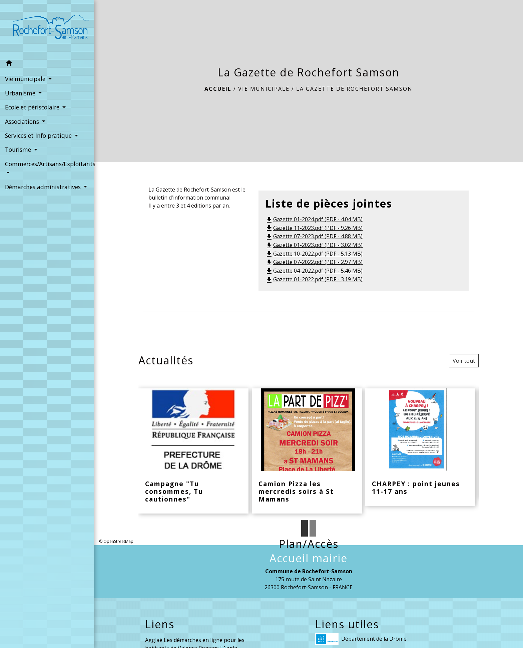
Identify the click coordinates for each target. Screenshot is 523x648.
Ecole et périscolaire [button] (33, 107)
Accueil (217, 88)
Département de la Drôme (361, 639)
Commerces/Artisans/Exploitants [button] (47, 164)
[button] (47, 64)
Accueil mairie (309, 558)
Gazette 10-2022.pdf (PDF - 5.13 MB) (314, 253)
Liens (159, 624)
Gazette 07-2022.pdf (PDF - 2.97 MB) (314, 262)
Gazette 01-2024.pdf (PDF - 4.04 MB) (314, 219)
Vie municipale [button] (26, 79)
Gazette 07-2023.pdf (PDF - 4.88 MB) (314, 236)
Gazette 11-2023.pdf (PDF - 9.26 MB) (314, 228)
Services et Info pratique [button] (39, 135)
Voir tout (464, 360)
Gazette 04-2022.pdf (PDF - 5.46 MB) (314, 270)
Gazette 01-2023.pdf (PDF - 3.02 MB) (314, 245)
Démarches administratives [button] (43, 187)
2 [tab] (313, 528)
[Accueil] (47, 28)
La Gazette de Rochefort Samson (354, 88)
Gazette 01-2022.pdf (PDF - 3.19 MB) (314, 279)
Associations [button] (23, 121)
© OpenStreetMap (116, 541)
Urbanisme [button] (21, 93)
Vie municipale (264, 88)
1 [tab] (304, 528)
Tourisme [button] (19, 149)
